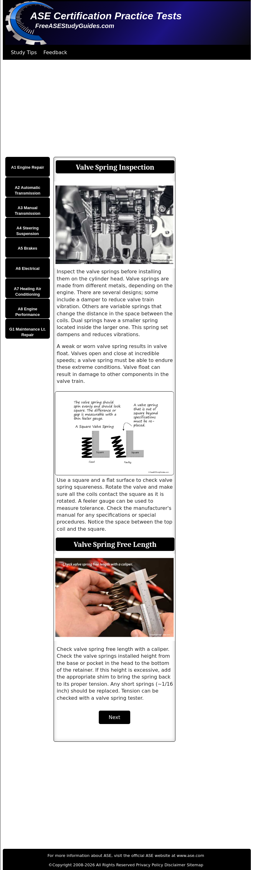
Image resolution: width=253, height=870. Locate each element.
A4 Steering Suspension (27, 231)
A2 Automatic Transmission (28, 190)
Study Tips (24, 52)
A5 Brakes (27, 248)
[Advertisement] (124, 108)
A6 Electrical (28, 268)
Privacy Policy (149, 865)
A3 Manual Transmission (28, 210)
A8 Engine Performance (27, 312)
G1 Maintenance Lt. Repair (27, 332)
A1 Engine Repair (27, 167)
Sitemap (195, 865)
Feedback (55, 52)
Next (114, 717)
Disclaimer (175, 865)
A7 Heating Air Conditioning (27, 291)
